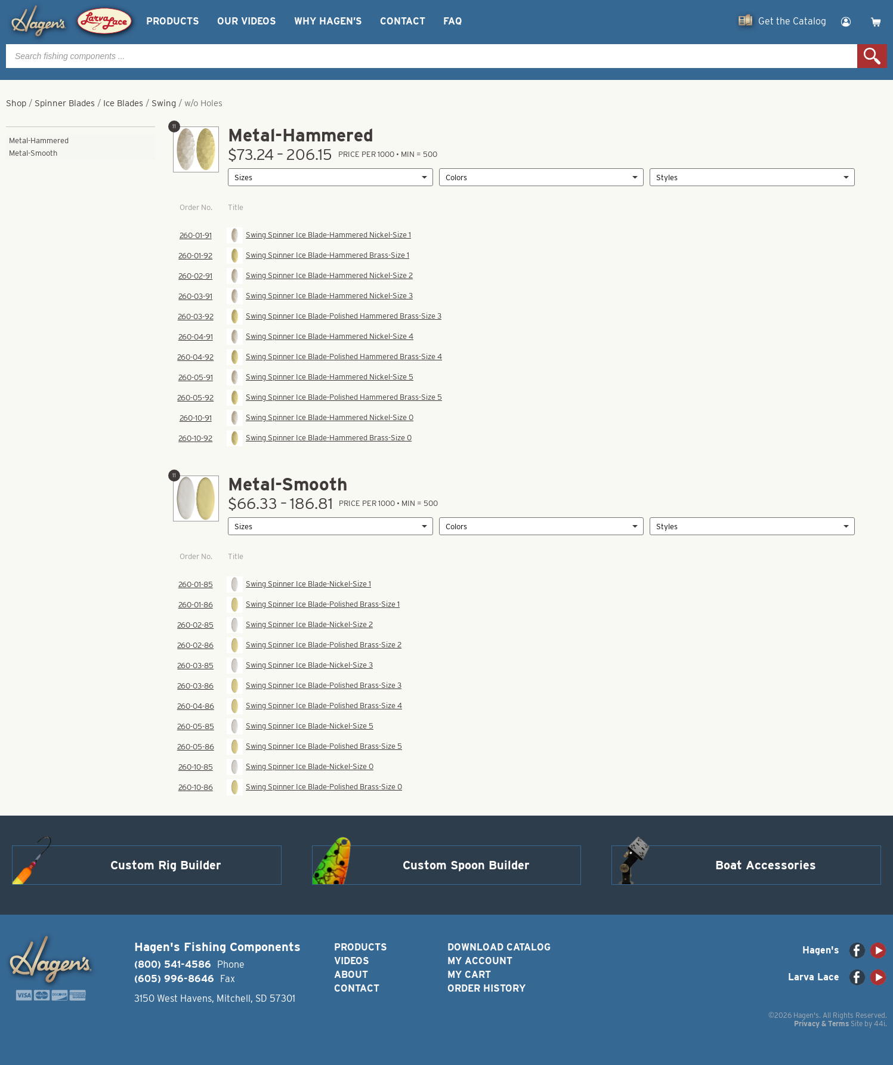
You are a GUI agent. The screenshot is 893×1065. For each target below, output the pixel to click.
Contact (402, 21)
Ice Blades (123, 103)
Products (172, 21)
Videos (351, 961)
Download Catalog (499, 947)
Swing (164, 103)
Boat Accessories (765, 865)
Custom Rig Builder (165, 865)
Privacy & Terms (821, 1023)
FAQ (452, 21)
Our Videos (246, 21)
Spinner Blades (65, 103)
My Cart (469, 974)
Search (872, 56)
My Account (479, 961)
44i (879, 1023)
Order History (486, 988)
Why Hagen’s (328, 21)
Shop (16, 103)
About (351, 974)
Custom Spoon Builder (466, 865)
